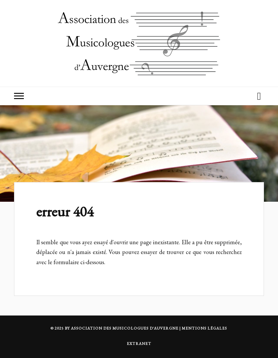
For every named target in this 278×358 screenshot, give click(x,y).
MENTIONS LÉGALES (204, 328)
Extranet (139, 343)
